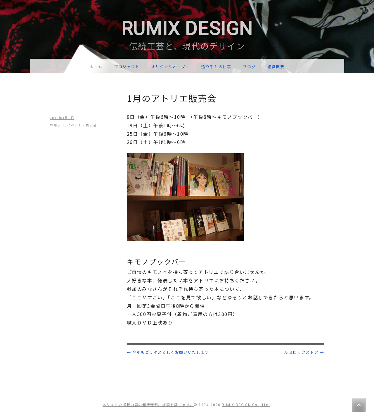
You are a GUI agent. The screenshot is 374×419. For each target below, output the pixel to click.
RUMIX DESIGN (187, 29)
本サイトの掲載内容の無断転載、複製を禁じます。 (148, 404)
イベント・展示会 (82, 125)
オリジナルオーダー (170, 66)
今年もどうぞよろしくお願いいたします (168, 352)
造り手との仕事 (216, 66)
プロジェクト (127, 66)
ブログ (249, 66)
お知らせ (57, 125)
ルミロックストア (304, 352)
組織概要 (275, 66)
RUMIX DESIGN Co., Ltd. (246, 404)
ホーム (95, 66)
